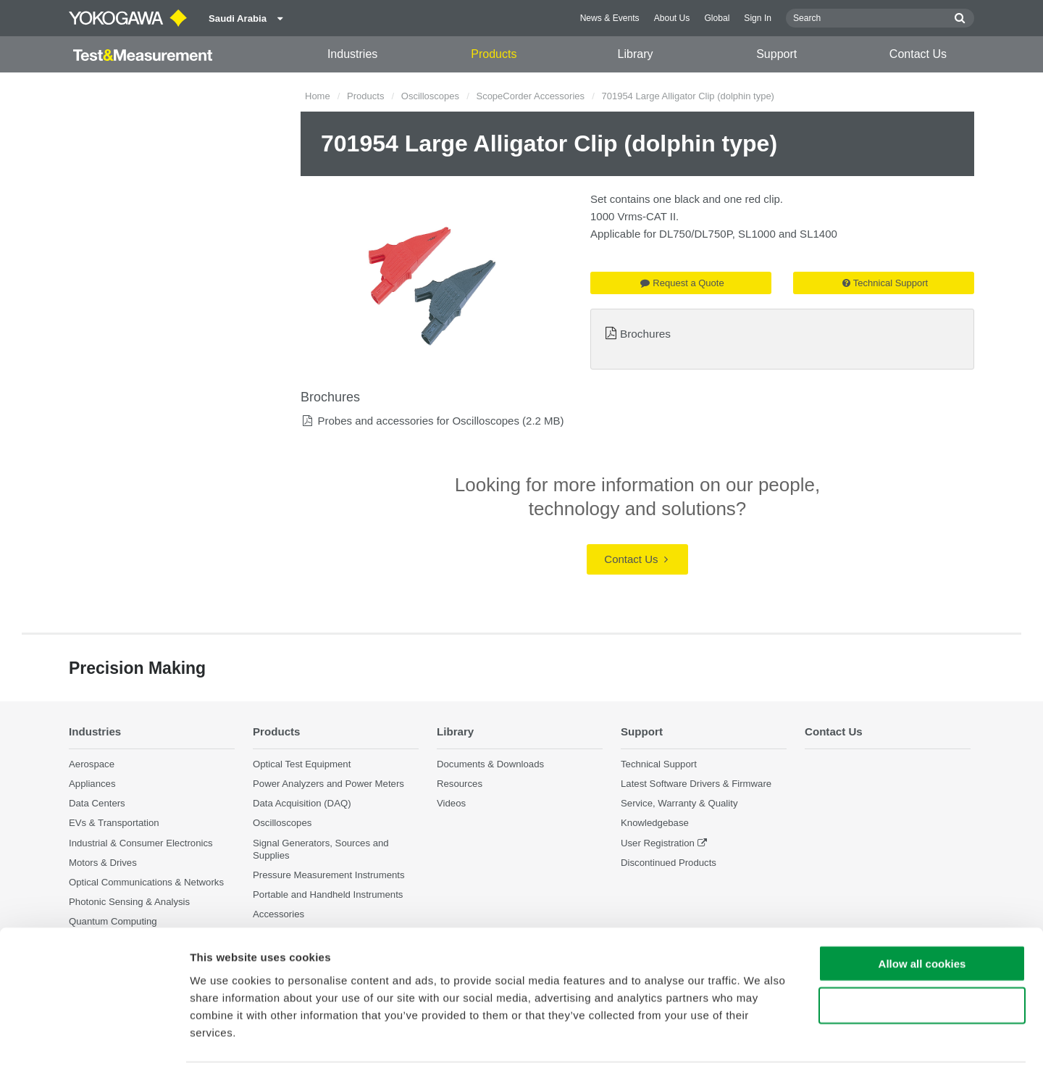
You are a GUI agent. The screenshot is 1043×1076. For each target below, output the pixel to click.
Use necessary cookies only (922, 962)
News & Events (610, 18)
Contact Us (918, 54)
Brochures (645, 334)
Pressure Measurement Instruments (329, 874)
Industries (352, 54)
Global (716, 18)
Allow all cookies (922, 920)
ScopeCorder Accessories (530, 96)
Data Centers (97, 803)
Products (493, 54)
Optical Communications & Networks (146, 882)
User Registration (658, 843)
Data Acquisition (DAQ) (302, 803)
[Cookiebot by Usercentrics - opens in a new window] (93, 1048)
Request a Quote (682, 283)
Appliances (92, 784)
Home (317, 96)
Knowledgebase (655, 823)
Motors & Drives (103, 862)
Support (776, 54)
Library (635, 54)
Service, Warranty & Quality (679, 803)
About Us (672, 18)
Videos (451, 803)
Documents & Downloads (490, 764)
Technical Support (885, 283)
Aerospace (91, 764)
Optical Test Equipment (302, 764)
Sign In (757, 18)
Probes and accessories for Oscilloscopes (418, 420)
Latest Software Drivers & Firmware (696, 784)
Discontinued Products (668, 862)
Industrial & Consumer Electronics (141, 843)
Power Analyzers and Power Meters (328, 784)
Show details (760, 1047)
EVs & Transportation (114, 823)
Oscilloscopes (430, 96)
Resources (459, 784)
